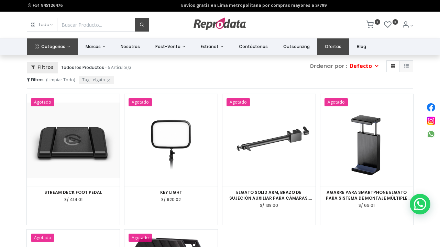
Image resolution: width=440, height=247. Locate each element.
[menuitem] (130, 46)
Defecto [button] (361, 66)
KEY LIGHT (171, 192)
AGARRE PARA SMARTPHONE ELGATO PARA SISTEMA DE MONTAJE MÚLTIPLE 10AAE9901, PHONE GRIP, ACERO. (366, 195)
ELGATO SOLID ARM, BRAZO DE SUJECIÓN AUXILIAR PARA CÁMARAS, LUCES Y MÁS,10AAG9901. (269, 195)
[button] (42, 25)
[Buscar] (142, 25)
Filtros (42, 67)
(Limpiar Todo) (60, 80)
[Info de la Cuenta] (407, 25)
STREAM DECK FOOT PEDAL (73, 192)
